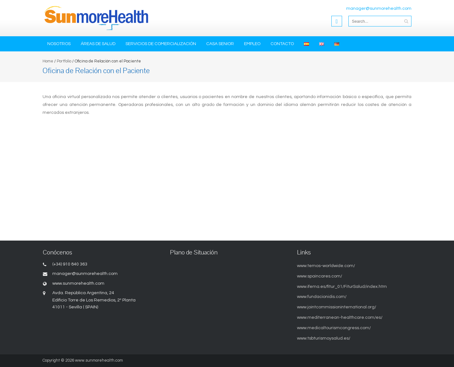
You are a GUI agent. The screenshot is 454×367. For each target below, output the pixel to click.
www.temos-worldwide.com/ (326, 266)
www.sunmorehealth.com (99, 360)
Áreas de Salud (98, 44)
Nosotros (59, 44)
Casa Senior (220, 44)
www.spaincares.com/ (319, 276)
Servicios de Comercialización (160, 44)
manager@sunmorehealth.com (378, 8)
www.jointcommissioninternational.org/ (336, 307)
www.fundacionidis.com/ (321, 296)
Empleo (252, 44)
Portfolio (64, 61)
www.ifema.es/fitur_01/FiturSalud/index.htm (342, 286)
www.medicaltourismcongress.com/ (334, 328)
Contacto (282, 44)
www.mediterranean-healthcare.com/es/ (339, 317)
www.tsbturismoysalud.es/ (323, 338)
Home (48, 61)
